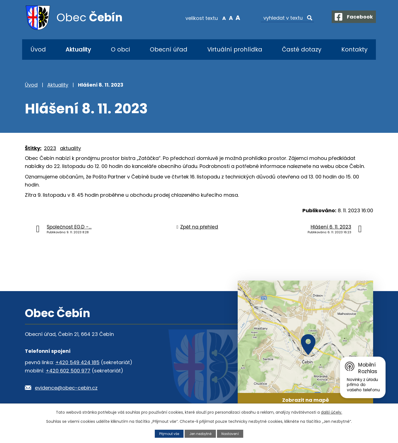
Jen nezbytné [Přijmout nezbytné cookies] (201, 433)
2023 (50, 148)
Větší (234, 17)
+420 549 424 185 (77, 362)
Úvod (38, 49)
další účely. (331, 412)
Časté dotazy (301, 49)
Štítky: (33, 148)
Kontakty (354, 49)
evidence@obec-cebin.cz (66, 387)
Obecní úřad (168, 49)
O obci (120, 49)
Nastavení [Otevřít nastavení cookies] (232, 433)
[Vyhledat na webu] (283, 18)
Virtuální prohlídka (234, 49)
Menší (220, 17)
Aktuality (78, 49)
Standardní (227, 17)
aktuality (70, 148)
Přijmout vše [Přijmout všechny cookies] (168, 433)
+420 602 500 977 (68, 370)
